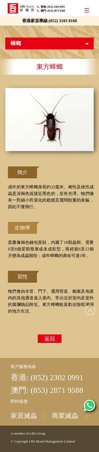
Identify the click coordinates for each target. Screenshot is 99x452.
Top (90, 310)
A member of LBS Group (28, 433)
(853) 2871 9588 (56, 10)
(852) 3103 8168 (63, 20)
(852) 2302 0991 (56, 6)
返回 (49, 339)
